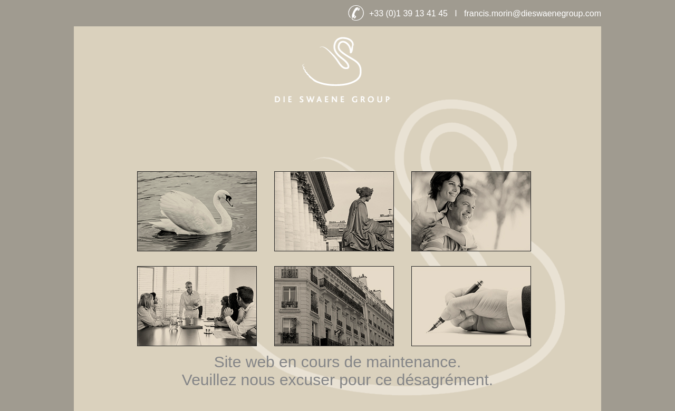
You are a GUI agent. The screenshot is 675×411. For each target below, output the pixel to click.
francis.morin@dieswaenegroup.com (532, 13)
